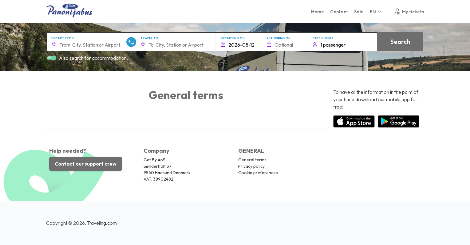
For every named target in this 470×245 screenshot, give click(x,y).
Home (317, 11)
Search (400, 41)
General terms (252, 160)
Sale (359, 11)
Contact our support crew (86, 164)
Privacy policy (251, 166)
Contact (339, 11)
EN (376, 11)
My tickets (408, 11)
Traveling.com (102, 223)
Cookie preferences (258, 172)
